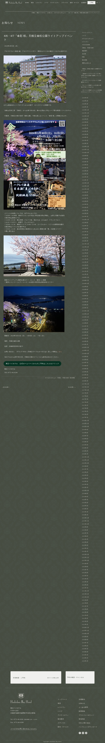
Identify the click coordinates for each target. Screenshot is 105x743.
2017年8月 (85, 396)
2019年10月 (85, 317)
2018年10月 (85, 353)
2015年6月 (85, 472)
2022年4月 (85, 234)
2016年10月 (85, 426)
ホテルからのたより (50, 377)
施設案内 (84, 50)
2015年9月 (85, 466)
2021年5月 (85, 262)
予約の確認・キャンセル (75, 678)
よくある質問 (83, 707)
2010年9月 (85, 636)
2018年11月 (85, 350)
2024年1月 (85, 180)
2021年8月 (85, 253)
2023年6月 (85, 201)
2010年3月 (85, 655)
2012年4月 (85, 578)
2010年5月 (85, 648)
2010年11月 (85, 630)
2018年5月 (85, 368)
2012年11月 (85, 557)
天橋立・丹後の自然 (63, 377)
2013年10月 (85, 524)
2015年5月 (85, 475)
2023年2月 (85, 213)
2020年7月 (85, 292)
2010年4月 (85, 651)
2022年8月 (85, 222)
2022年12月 (85, 219)
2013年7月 (85, 533)
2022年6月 (85, 228)
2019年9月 (85, 320)
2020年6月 (85, 295)
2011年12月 (85, 591)
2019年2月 (85, 341)
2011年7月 (85, 606)
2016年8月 (85, 432)
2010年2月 (85, 658)
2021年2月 (85, 271)
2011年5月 (85, 612)
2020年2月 (85, 304)
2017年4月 (85, 408)
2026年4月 (85, 97)
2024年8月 (85, 158)
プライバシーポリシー (86, 715)
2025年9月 (85, 119)
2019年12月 (85, 311)
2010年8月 (85, 639)
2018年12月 (85, 347)
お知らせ (82, 703)
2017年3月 (85, 411)
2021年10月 (85, 247)
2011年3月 (85, 618)
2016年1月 (85, 454)
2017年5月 (85, 405)
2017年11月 (85, 387)
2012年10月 (85, 560)
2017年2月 (85, 414)
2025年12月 (85, 110)
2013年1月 (85, 551)
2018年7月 (85, 362)
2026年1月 (85, 107)
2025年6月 (85, 128)
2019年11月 (85, 314)
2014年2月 (85, 511)
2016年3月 (85, 448)
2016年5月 (85, 441)
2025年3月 (85, 137)
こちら (59, 351)
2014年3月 (85, 508)
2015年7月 (85, 469)
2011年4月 (85, 615)
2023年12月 (85, 183)
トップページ (62, 699)
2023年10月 (85, 189)
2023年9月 (85, 192)
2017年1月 (85, 417)
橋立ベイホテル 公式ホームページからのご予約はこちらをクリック (32, 363)
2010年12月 (85, 627)
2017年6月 (85, 402)
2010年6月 (85, 645)
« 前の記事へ (6, 387)
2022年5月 (85, 231)
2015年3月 (85, 481)
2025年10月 (85, 116)
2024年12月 (85, 146)
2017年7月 (85, 399)
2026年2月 (85, 104)
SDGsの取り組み (84, 723)
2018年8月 (85, 359)
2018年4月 (85, 371)
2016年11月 (85, 423)
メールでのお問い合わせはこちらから (23, 728)
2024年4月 (85, 170)
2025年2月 (85, 140)
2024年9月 (85, 155)
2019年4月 (85, 335)
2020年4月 (85, 301)
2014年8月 (85, 496)
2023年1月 (85, 216)
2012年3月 (85, 581)
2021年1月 (85, 274)
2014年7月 (85, 499)
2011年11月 (85, 594)
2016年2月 (85, 451)
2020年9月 (85, 286)
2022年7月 (85, 225)
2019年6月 (85, 329)
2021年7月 (85, 256)
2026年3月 (85, 100)
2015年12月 (85, 457)
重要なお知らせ (86, 63)
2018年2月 (85, 377)
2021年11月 (85, 244)
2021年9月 (85, 250)
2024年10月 (85, 152)
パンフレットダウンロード (88, 727)
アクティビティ (54, 2)
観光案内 (61, 719)
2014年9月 (85, 493)
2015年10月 (85, 463)
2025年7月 (85, 125)
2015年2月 (85, 484)
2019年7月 (85, 326)
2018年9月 (85, 356)
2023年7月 (85, 198)
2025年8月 (85, 122)
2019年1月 (85, 344)
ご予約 (91, 2)
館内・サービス (74, 2)
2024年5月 (85, 167)
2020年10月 (85, 283)
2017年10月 (85, 390)
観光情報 (72, 377)
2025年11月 (85, 113)
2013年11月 (85, 521)
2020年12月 (85, 277)
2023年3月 (85, 210)
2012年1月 (85, 588)
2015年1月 (85, 487)
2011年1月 (85, 624)
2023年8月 (85, 195)
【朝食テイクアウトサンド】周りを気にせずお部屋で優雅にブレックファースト (91, 75)
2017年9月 (85, 393)
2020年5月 (85, 298)
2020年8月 (85, 289)
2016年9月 (85, 429)
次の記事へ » (72, 387)
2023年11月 (85, 186)
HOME (27, 2)
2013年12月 (85, 518)
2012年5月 (85, 575)
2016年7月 (85, 435)
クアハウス (65, 2)
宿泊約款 (82, 719)
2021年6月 (85, 259)
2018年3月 (85, 374)
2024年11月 (85, 149)
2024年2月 (85, 177)
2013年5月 (85, 539)
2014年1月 (85, 514)
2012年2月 (85, 585)
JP (97, 2)
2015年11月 (85, 460)
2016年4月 (85, 444)
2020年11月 (85, 280)
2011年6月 (85, 609)
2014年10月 (85, 490)
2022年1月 (85, 241)
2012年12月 (85, 554)
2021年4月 (85, 265)
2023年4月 (85, 207)
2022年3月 (85, 237)
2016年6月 (85, 438)
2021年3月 (85, 268)
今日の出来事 (86, 44)
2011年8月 (85, 603)
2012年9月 (85, 563)
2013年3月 (85, 545)
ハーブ (46, 2)
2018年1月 (85, 381)
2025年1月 (85, 143)
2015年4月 (85, 478)
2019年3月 (85, 338)
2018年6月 (85, 365)
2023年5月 (85, 204)
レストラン (39, 2)
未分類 (84, 54)
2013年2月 (85, 548)
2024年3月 (85, 174)
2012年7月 (85, 569)
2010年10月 (85, 633)
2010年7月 (85, 642)
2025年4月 (85, 134)
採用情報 (82, 711)
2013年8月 (85, 530)
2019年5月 (85, 332)
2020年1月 (85, 307)
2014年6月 (85, 502)
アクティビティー (87, 32)
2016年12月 (85, 420)
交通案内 (83, 2)
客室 (32, 2)
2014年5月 (85, 505)
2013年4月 (85, 542)
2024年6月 (85, 164)
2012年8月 (85, 566)
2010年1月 (85, 661)
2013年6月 (85, 536)
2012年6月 (85, 572)
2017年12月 (85, 384)
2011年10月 (85, 597)
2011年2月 (85, 621)
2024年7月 (85, 161)
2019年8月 (85, 323)
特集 (83, 57)
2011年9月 (85, 600)
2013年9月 (85, 527)
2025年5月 (85, 131)
